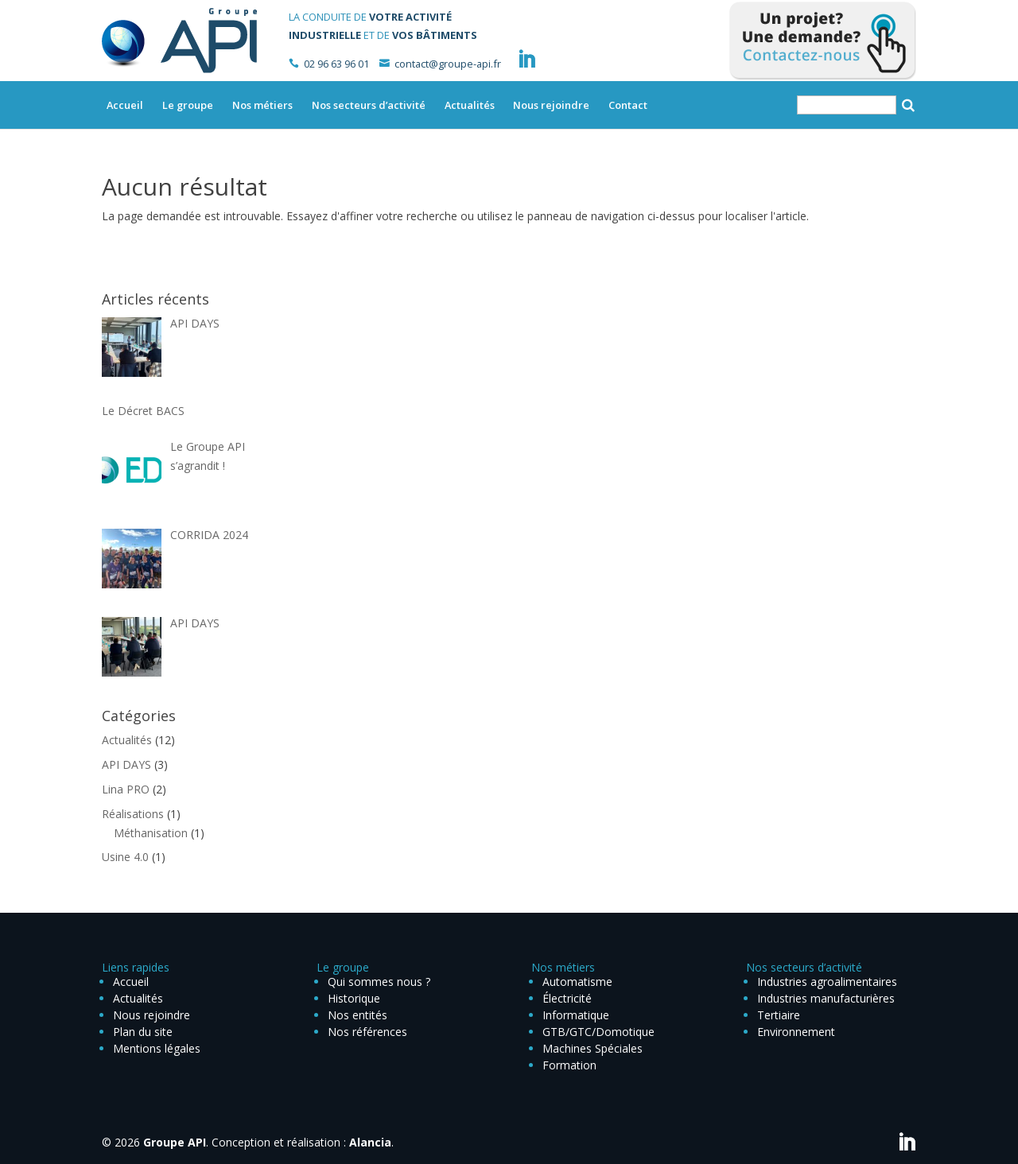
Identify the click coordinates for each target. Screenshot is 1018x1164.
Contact (627, 105)
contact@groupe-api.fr (447, 63)
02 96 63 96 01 (336, 63)
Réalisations (133, 813)
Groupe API (174, 1142)
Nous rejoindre (551, 105)
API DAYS (126, 764)
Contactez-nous (822, 41)
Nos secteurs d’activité (368, 105)
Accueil (125, 105)
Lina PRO (126, 789)
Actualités (470, 105)
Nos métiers (262, 105)
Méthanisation (151, 832)
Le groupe (187, 105)
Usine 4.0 (125, 856)
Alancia (370, 1142)
